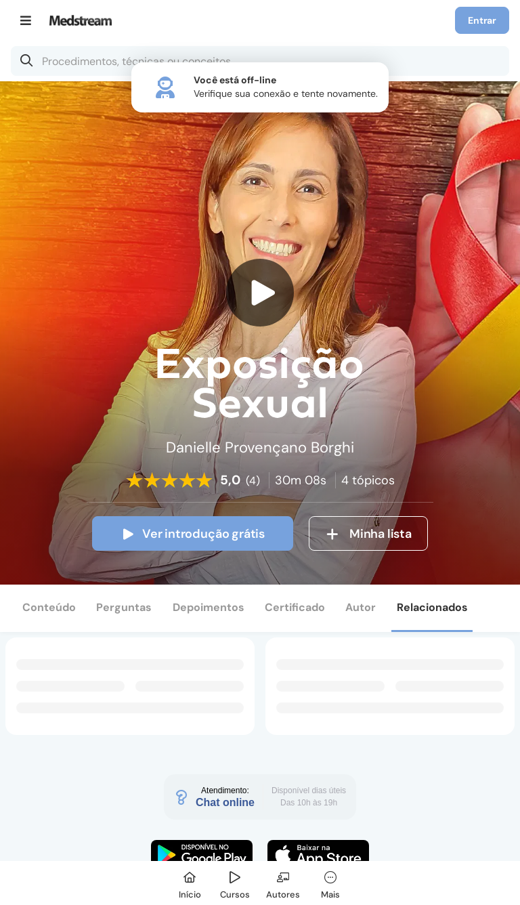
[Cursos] (235, 883)
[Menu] (26, 20)
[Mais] (330, 883)
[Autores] (283, 883)
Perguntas (124, 607)
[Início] (189, 883)
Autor (360, 607)
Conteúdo (49, 607)
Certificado (295, 607)
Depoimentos (208, 607)
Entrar (482, 20)
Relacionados (432, 607)
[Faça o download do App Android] (201, 855)
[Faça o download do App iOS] (318, 855)
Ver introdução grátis (193, 534)
